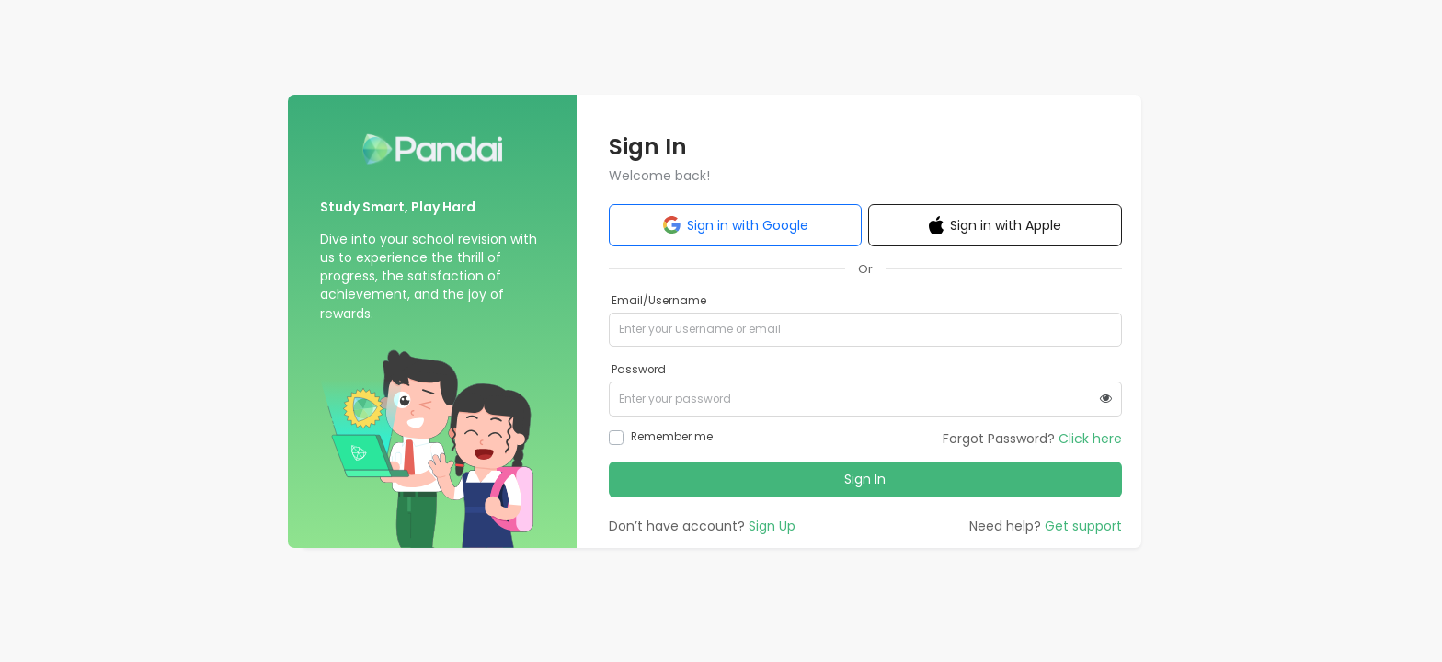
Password (639, 369)
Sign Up (772, 526)
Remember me (672, 436)
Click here (1090, 438)
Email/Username (659, 300)
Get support (1083, 526)
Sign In (865, 479)
